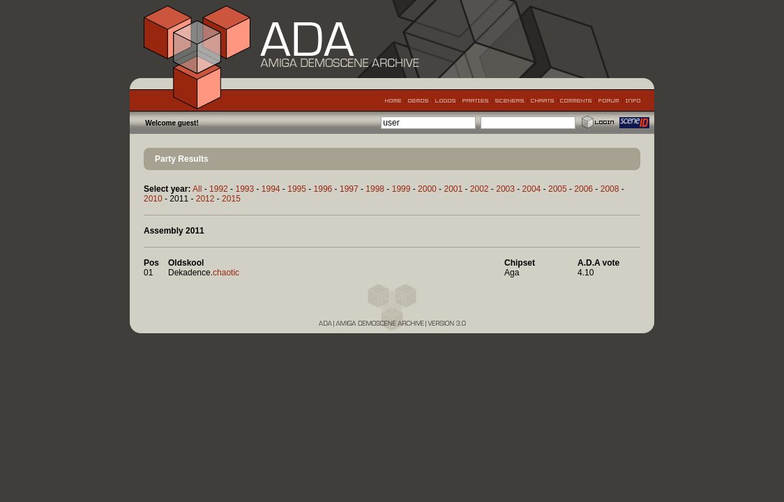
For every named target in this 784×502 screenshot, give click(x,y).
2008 (610, 189)
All (197, 189)
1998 (374, 189)
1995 (296, 189)
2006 (583, 189)
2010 (153, 199)
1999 (401, 189)
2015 (231, 199)
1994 (271, 189)
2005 (557, 189)
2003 (505, 189)
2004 (531, 189)
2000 (427, 189)
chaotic (226, 272)
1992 (218, 189)
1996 (323, 189)
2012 (205, 199)
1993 (244, 189)
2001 (453, 189)
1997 (349, 189)
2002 (479, 189)
